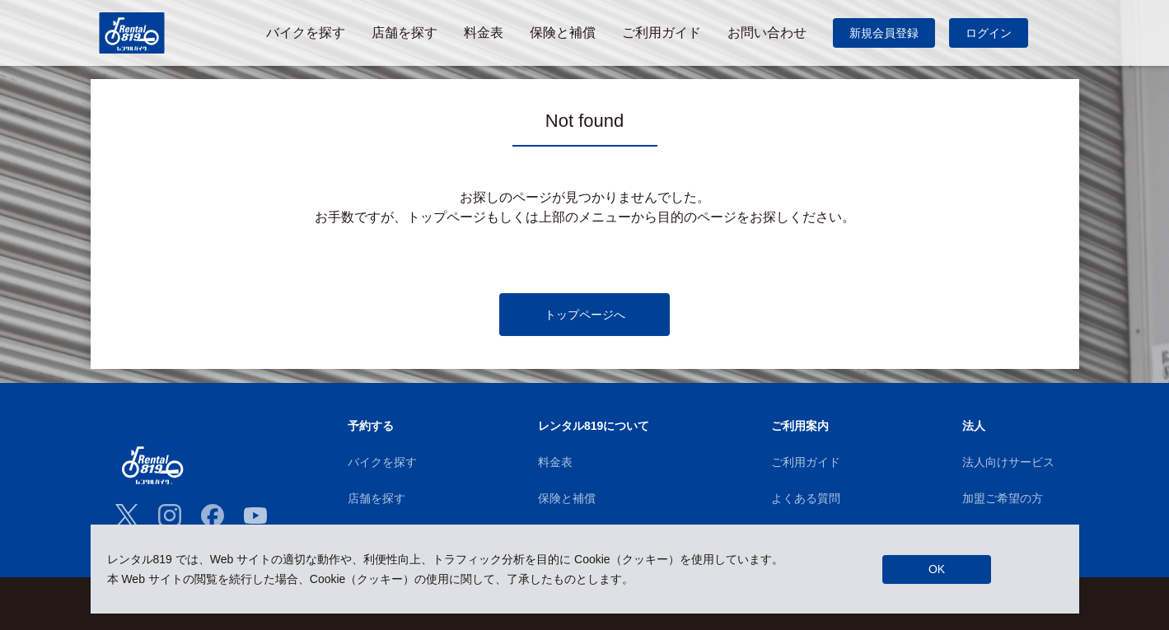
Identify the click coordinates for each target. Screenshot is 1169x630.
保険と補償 (567, 498)
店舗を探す (376, 498)
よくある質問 (805, 498)
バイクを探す (382, 462)
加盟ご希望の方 (1002, 498)
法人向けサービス (1008, 462)
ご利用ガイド (805, 462)
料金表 (555, 462)
